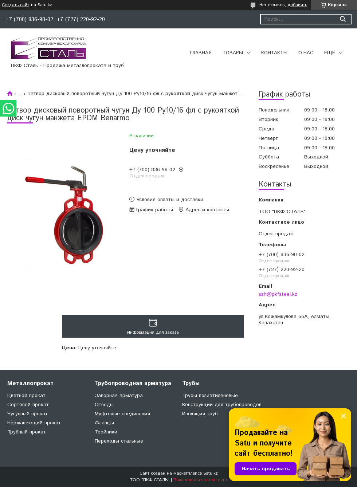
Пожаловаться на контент (200, 480)
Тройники (106, 432)
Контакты (274, 53)
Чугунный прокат (27, 413)
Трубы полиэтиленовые (210, 395)
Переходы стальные (119, 441)
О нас (305, 53)
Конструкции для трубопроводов (222, 404)
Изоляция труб (200, 413)
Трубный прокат (26, 432)
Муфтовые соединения (122, 413)
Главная (201, 53)
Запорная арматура (119, 395)
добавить (297, 5)
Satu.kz (210, 473)
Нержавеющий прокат (34, 423)
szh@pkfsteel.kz (278, 294)
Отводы (104, 404)
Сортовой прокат (28, 404)
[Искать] (342, 19)
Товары (233, 53)
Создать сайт (15, 5)
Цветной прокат (26, 395)
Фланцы (104, 423)
